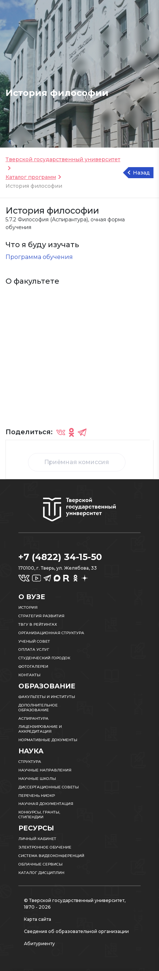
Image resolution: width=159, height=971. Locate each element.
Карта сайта (37, 919)
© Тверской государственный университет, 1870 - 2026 (75, 904)
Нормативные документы (47, 739)
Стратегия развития (41, 616)
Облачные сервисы (40, 864)
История (28, 607)
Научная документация (45, 803)
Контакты (29, 675)
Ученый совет (34, 641)
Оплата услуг (33, 649)
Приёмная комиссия (76, 462)
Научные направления (44, 770)
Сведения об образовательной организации (76, 931)
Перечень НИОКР (36, 795)
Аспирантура (33, 718)
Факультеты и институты (46, 696)
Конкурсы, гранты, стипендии (39, 814)
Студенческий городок (44, 658)
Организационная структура (51, 632)
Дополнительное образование (38, 707)
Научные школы (37, 778)
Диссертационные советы (48, 787)
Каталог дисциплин (41, 872)
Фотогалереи (33, 666)
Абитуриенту (39, 943)
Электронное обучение (44, 847)
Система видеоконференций (51, 855)
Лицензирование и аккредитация (40, 729)
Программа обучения (39, 256)
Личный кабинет (37, 838)
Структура (29, 761)
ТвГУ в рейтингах (37, 624)
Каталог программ (31, 177)
